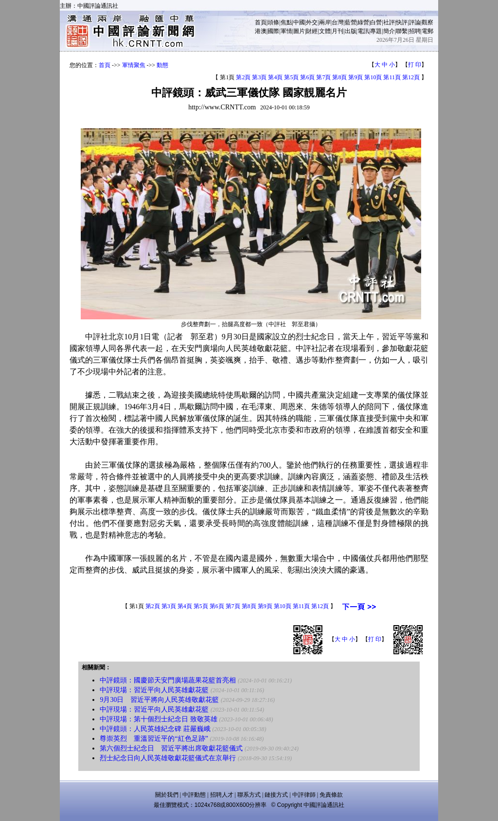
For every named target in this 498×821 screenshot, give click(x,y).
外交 (312, 22)
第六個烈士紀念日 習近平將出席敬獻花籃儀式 (171, 748)
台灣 (337, 22)
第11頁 (392, 77)
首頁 (261, 22)
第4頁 (275, 77)
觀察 (427, 22)
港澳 (261, 31)
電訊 (363, 31)
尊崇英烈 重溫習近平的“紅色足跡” (154, 738)
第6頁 (307, 77)
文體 (325, 31)
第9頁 (355, 77)
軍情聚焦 (133, 65)
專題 (376, 31)
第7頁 (323, 77)
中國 (299, 22)
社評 (389, 22)
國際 (273, 31)
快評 (402, 22)
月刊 (337, 31)
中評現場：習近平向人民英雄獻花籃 (154, 690)
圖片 (299, 31)
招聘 (415, 31)
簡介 (389, 31)
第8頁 (339, 77)
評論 (415, 22)
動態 (162, 65)
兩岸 (325, 22)
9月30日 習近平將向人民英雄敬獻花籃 (159, 699)
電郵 (427, 31)
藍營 (350, 22)
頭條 (273, 22)
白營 (376, 22)
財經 (312, 31)
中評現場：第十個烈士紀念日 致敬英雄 (158, 719)
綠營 (363, 22)
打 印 (414, 64)
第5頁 (291, 77)
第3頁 (259, 77)
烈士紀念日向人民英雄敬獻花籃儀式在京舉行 (168, 758)
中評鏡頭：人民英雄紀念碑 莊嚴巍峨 (155, 729)
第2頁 (243, 77)
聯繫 (402, 31)
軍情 (286, 31)
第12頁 (411, 77)
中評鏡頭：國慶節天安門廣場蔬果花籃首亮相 (168, 680)
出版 (350, 31)
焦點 (286, 22)
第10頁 (373, 77)
